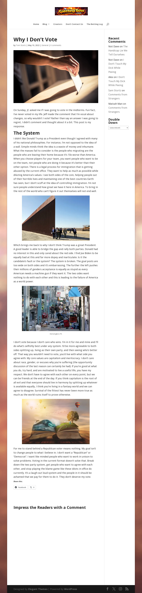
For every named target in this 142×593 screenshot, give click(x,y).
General (45, 45)
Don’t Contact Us (74, 24)
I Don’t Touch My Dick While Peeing (116, 81)
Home (36, 24)
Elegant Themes (37, 589)
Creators (57, 24)
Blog (45, 24)
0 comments (55, 45)
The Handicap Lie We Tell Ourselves (118, 50)
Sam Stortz (114, 90)
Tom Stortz (21, 45)
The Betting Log (95, 24)
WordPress (70, 589)
